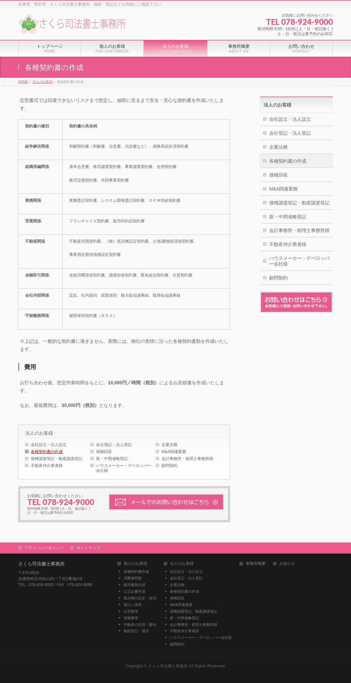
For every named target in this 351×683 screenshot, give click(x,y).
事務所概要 (256, 564)
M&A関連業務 (174, 451)
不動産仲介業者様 (47, 465)
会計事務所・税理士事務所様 (187, 458)
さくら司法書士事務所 (168, 666)
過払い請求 (133, 605)
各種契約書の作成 (47, 451)
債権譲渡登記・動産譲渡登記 (56, 458)
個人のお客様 (135, 564)
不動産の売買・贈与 (140, 625)
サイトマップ (88, 548)
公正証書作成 (134, 591)
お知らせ (287, 564)
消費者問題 (133, 578)
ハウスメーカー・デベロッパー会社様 (124, 468)
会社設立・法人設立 (49, 444)
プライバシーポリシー (44, 548)
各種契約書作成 (136, 571)
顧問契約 (169, 465)
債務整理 (131, 618)
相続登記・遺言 (136, 631)
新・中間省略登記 (112, 458)
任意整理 (131, 611)
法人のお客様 (39, 433)
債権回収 (104, 451)
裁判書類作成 (134, 585)
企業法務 (169, 444)
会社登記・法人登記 (114, 444)
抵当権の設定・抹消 (140, 598)
